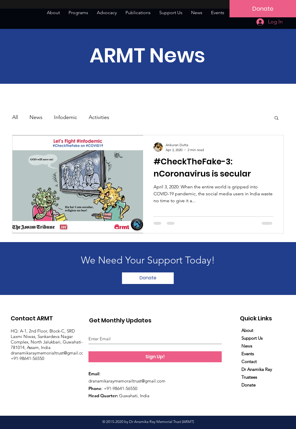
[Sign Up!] (155, 356)
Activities (99, 117)
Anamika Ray (259, 369)
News (35, 117)
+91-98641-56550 (27, 358)
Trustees (249, 377)
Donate (248, 385)
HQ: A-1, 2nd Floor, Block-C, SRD (43, 331)
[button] (276, 118)
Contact (249, 361)
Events (247, 353)
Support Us (251, 338)
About (247, 330)
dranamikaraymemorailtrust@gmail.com (126, 381)
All (15, 117)
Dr (243, 369)
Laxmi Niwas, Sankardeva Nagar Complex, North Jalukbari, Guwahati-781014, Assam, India (47, 342)
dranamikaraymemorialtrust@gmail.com (50, 353)
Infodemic (65, 117)
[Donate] (263, 8)
